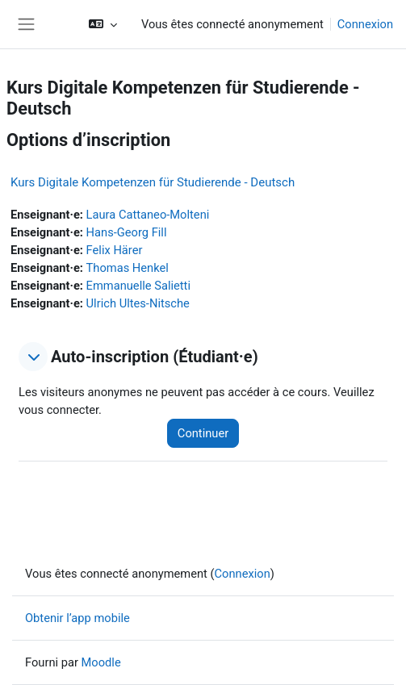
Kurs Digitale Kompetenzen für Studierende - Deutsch (152, 182)
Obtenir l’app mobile (77, 618)
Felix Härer (114, 250)
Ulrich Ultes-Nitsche (138, 303)
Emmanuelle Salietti (138, 285)
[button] (103, 24)
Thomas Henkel (127, 268)
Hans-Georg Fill (126, 232)
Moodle (101, 662)
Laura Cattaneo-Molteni (148, 214)
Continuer (203, 433)
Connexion (365, 24)
